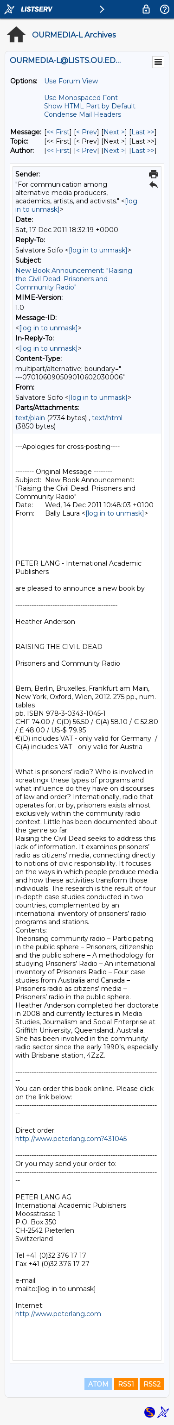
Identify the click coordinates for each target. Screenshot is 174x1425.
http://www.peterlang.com (58, 1314)
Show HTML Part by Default (89, 106)
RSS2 (152, 1384)
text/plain (30, 418)
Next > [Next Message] (114, 132)
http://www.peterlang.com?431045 (71, 1139)
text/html (107, 418)
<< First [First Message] (58, 132)
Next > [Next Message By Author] (114, 150)
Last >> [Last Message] (143, 132)
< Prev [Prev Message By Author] (86, 150)
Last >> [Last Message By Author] (143, 150)
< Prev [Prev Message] (86, 132)
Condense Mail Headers (82, 114)
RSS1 (126, 1384)
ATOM (98, 1384)
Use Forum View (71, 81)
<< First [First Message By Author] (58, 150)
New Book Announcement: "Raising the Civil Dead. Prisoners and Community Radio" (73, 278)
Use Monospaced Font (81, 98)
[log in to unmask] (98, 250)
